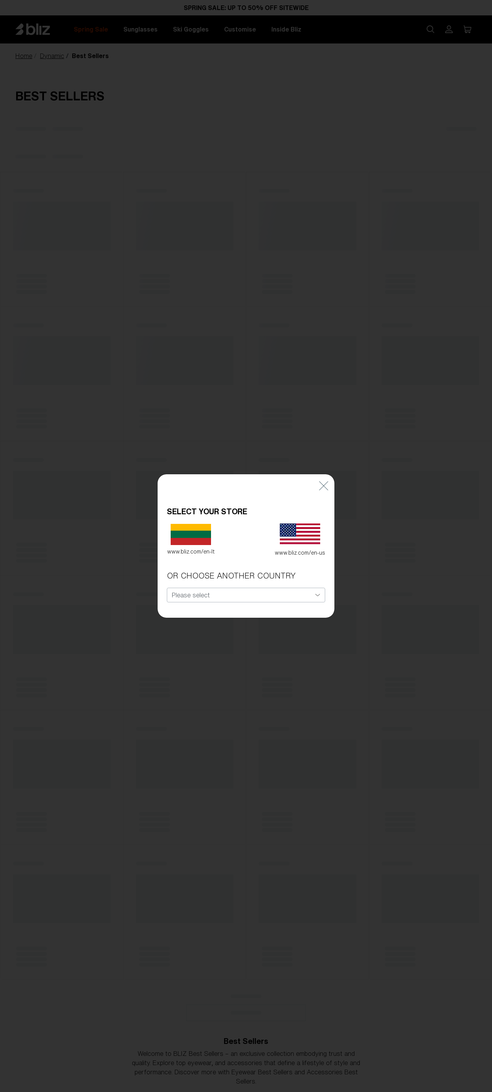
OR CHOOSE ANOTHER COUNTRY (231, 564)
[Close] (323, 474)
